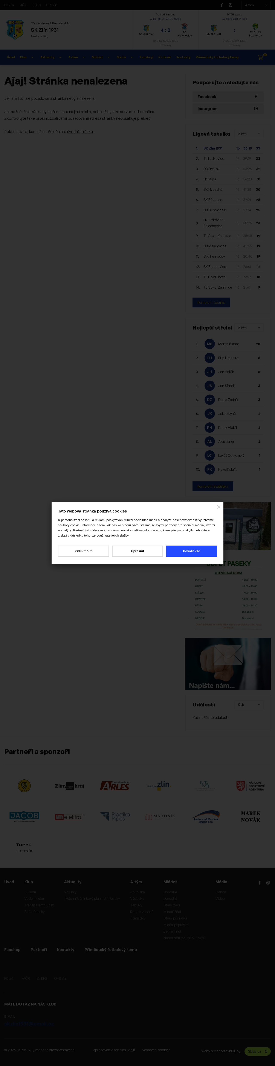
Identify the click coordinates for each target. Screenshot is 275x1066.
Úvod (11, 57)
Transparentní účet (39, 905)
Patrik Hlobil (227, 427)
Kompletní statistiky (212, 486)
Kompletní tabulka (211, 302)
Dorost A (170, 892)
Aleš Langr (226, 441)
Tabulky (136, 905)
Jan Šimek (226, 386)
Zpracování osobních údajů (114, 1050)
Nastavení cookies (156, 1050)
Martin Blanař (228, 344)
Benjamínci (172, 931)
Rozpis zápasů (141, 912)
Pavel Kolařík (227, 469)
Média (125, 57)
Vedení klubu (34, 898)
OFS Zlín (52, 5)
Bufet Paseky (34, 912)
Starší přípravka (175, 918)
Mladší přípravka (176, 925)
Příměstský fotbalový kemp (217, 57)
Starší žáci (171, 905)
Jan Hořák (226, 372)
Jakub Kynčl (227, 413)
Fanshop (146, 57)
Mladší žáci (172, 912)
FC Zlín (9, 5)
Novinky (70, 892)
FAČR (22, 5)
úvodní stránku (80, 131)
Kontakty (183, 57)
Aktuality (50, 57)
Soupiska (137, 892)
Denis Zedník (228, 400)
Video (220, 898)
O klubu (30, 892)
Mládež (101, 57)
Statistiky (137, 918)
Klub (27, 57)
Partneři (164, 57)
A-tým (256, 5)
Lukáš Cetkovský (231, 455)
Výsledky (137, 898)
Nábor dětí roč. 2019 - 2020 (184, 938)
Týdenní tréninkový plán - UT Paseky (92, 898)
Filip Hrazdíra (228, 358)
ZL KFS (36, 5)
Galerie (221, 892)
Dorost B (170, 898)
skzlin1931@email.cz (29, 1023)
